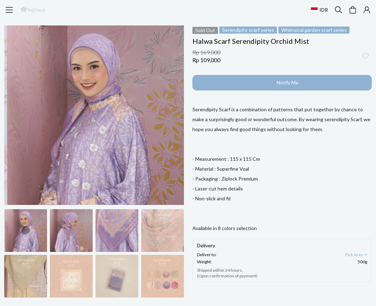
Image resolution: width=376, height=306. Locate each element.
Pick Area (357, 255)
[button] (352, 10)
